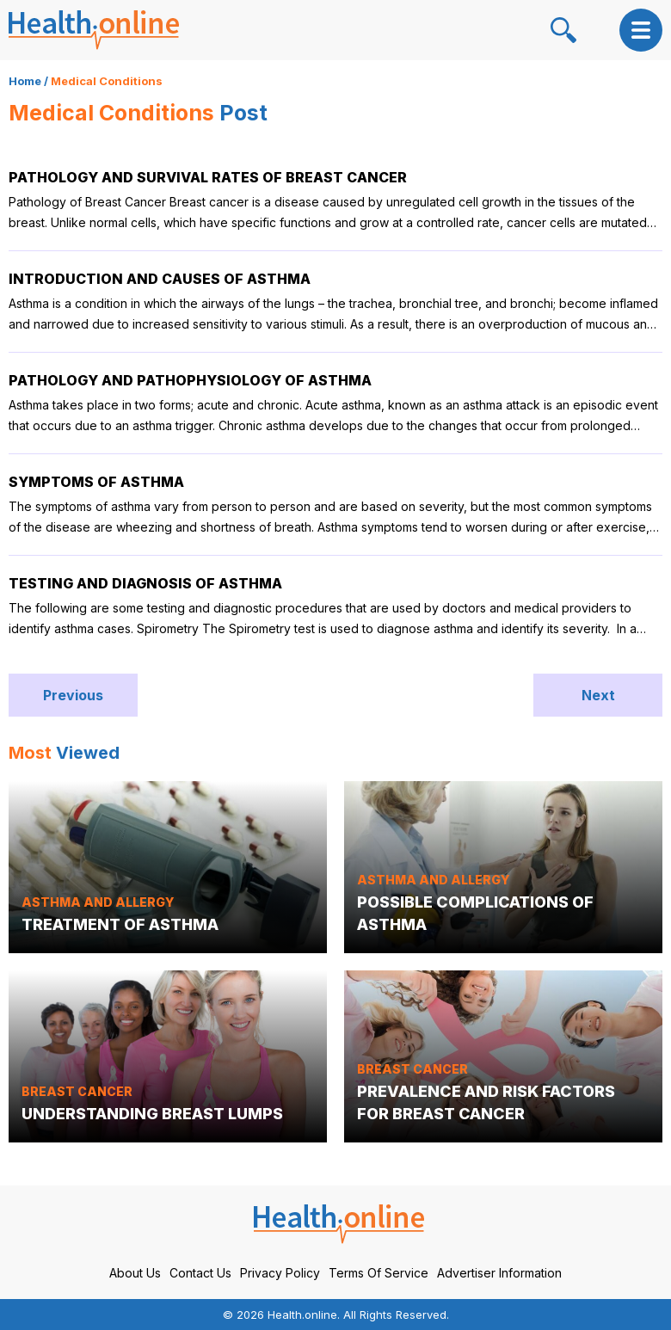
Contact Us (200, 1272)
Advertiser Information (499, 1272)
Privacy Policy (280, 1272)
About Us (135, 1272)
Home (25, 81)
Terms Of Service (378, 1272)
